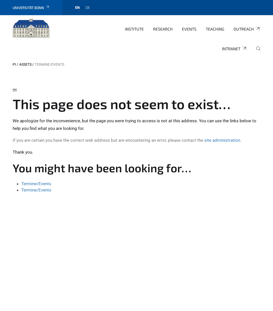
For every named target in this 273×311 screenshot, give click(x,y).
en (77, 7)
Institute (134, 29)
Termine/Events (36, 183)
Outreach (247, 29)
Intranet (234, 49)
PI (14, 64)
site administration (222, 140)
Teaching (215, 29)
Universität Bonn (31, 8)
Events (189, 29)
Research (163, 29)
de (88, 7)
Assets (25, 64)
